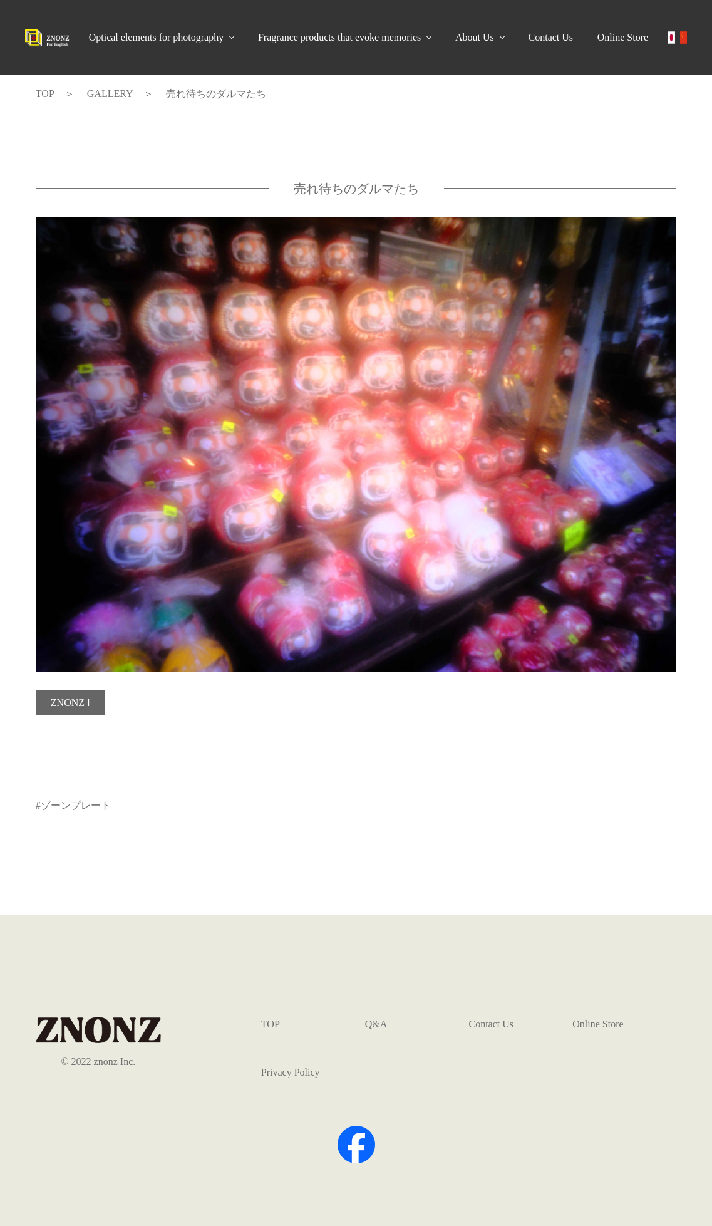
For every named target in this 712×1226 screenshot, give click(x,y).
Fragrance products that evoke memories (339, 37)
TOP (270, 1024)
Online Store (622, 37)
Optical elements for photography (156, 37)
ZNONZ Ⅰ (70, 702)
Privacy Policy (290, 1072)
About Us (474, 37)
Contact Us (551, 37)
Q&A (376, 1024)
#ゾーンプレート (73, 805)
